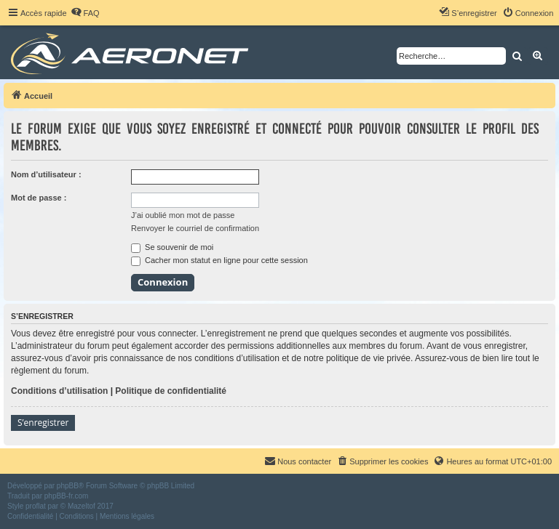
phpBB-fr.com (66, 496)
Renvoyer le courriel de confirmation (195, 228)
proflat (35, 506)
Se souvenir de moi (172, 247)
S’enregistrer (42, 422)
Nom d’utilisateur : (46, 174)
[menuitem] (85, 13)
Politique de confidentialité (170, 391)
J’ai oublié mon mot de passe (182, 215)
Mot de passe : (38, 197)
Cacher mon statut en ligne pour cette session (219, 260)
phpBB (68, 486)
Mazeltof (81, 506)
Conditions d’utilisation (59, 391)
